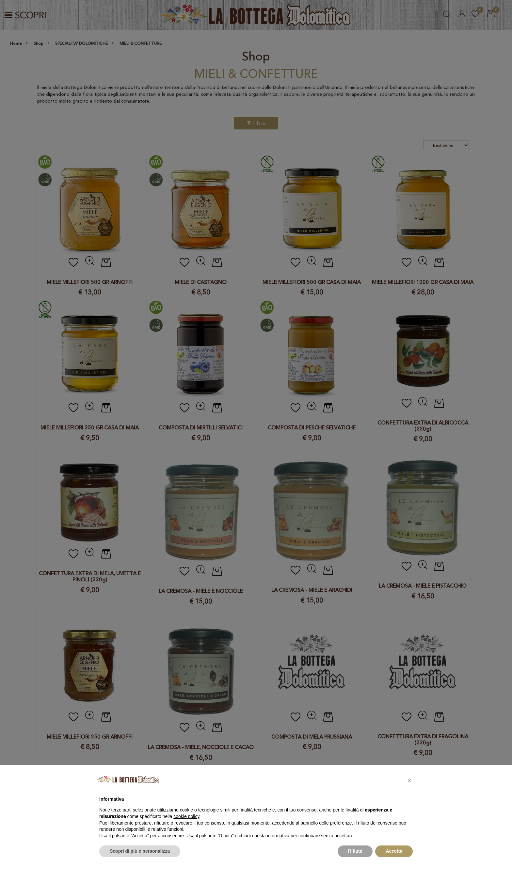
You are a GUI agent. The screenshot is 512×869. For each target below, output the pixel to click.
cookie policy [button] (186, 816)
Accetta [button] (394, 851)
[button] (409, 781)
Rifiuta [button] (355, 851)
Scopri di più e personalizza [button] (140, 851)
